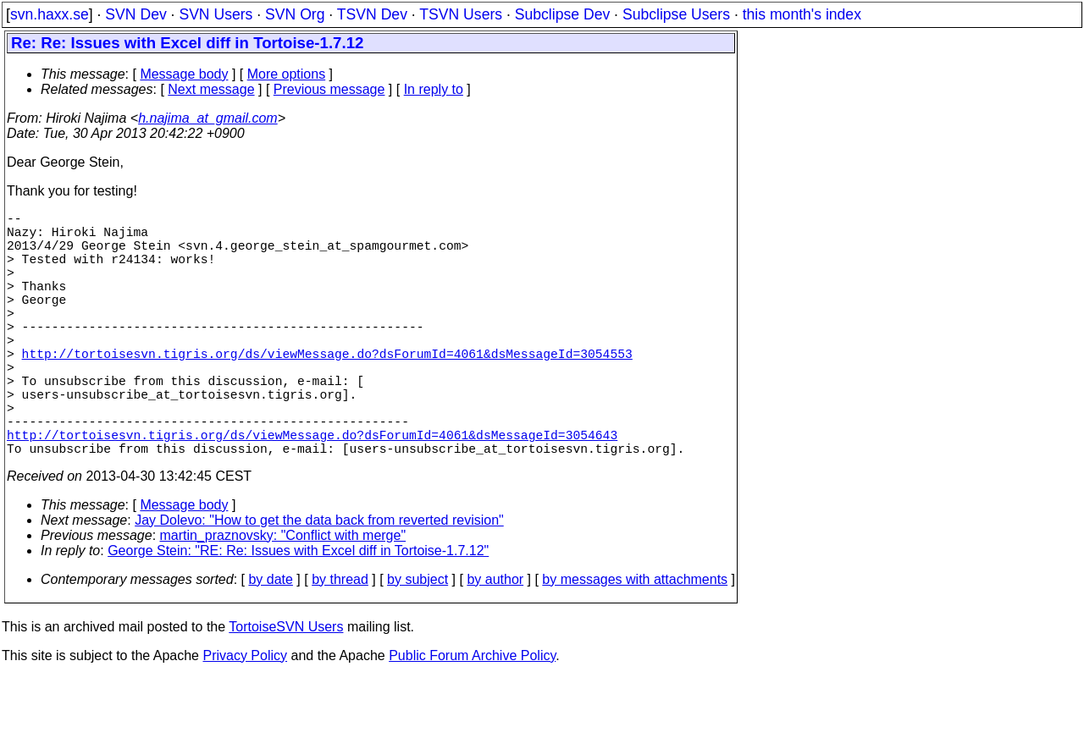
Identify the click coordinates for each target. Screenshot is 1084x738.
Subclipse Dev (562, 14)
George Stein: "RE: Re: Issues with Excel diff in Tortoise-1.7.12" (298, 611)
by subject (417, 640)
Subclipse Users (676, 14)
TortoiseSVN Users (286, 687)
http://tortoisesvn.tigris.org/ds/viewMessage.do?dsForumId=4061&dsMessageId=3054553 (327, 390)
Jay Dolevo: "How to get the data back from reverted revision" (319, 581)
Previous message (329, 89)
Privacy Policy (244, 716)
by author (495, 640)
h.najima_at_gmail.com (208, 118)
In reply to (433, 89)
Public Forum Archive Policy (472, 716)
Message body (184, 74)
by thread (340, 640)
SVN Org (294, 14)
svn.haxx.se (49, 14)
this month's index (802, 14)
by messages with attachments (634, 640)
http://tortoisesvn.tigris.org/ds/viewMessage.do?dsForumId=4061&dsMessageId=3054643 (312, 491)
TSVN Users (460, 14)
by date (270, 640)
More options (286, 74)
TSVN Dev (372, 14)
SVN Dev (135, 14)
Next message (211, 89)
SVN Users (215, 14)
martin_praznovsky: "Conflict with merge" (283, 596)
